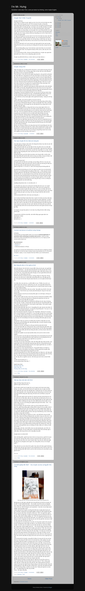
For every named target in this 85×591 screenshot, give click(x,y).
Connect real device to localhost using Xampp (27, 230)
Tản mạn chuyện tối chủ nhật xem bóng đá (26, 141)
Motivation (19, 574)
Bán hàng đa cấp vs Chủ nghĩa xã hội (25, 265)
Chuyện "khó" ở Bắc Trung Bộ (22, 18)
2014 (58, 25)
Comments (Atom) (24, 581)
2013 (58, 26)
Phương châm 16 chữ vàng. (20, 368)
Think (18, 373)
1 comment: (32, 133)
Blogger (50, 587)
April (59, 18)
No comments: (32, 59)
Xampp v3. (17, 245)
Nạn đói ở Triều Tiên (19, 365)
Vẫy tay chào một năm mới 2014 (23, 380)
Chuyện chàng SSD (19, 66)
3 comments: (32, 257)
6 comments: (32, 572)
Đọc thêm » (16, 255)
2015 (58, 23)
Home (29, 578)
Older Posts (48, 578)
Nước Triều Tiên (18, 367)
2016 (58, 16)
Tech (57, 34)
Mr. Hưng (66, 40)
